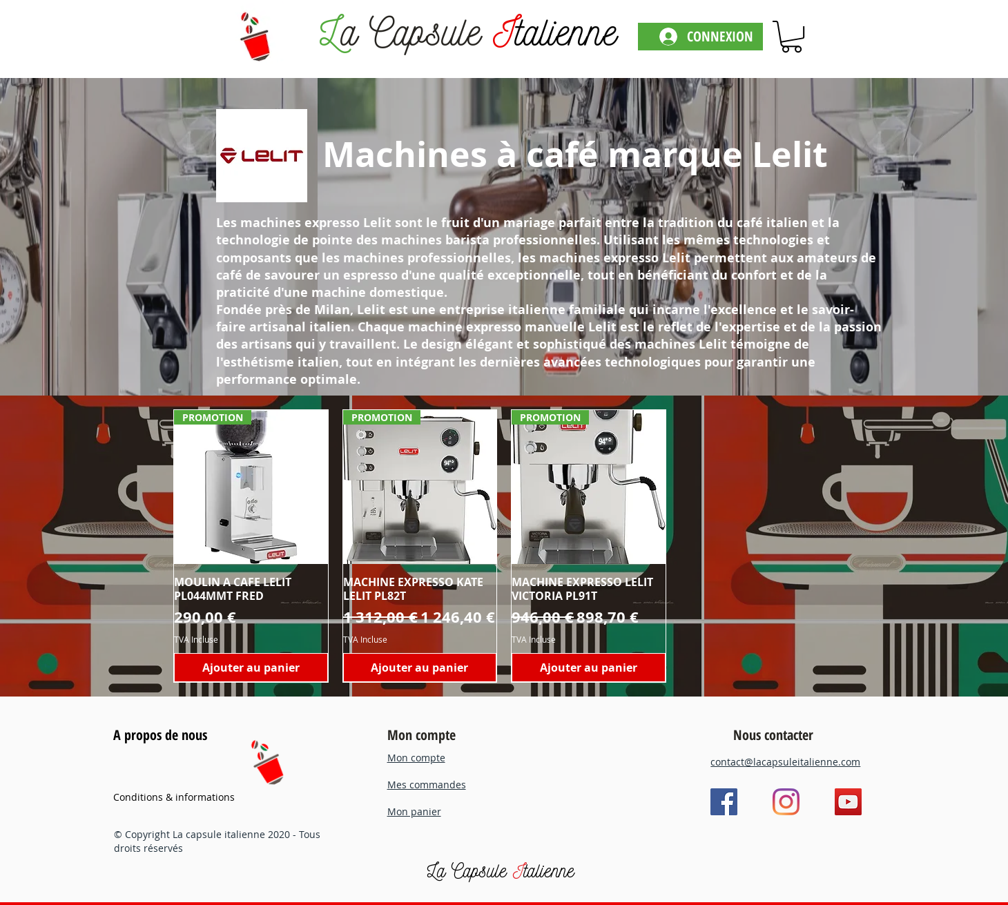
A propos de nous (160, 735)
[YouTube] (848, 801)
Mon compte (421, 735)
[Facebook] (723, 801)
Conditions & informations (174, 797)
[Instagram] (786, 801)
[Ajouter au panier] (251, 667)
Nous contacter (773, 735)
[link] (792, 36)
